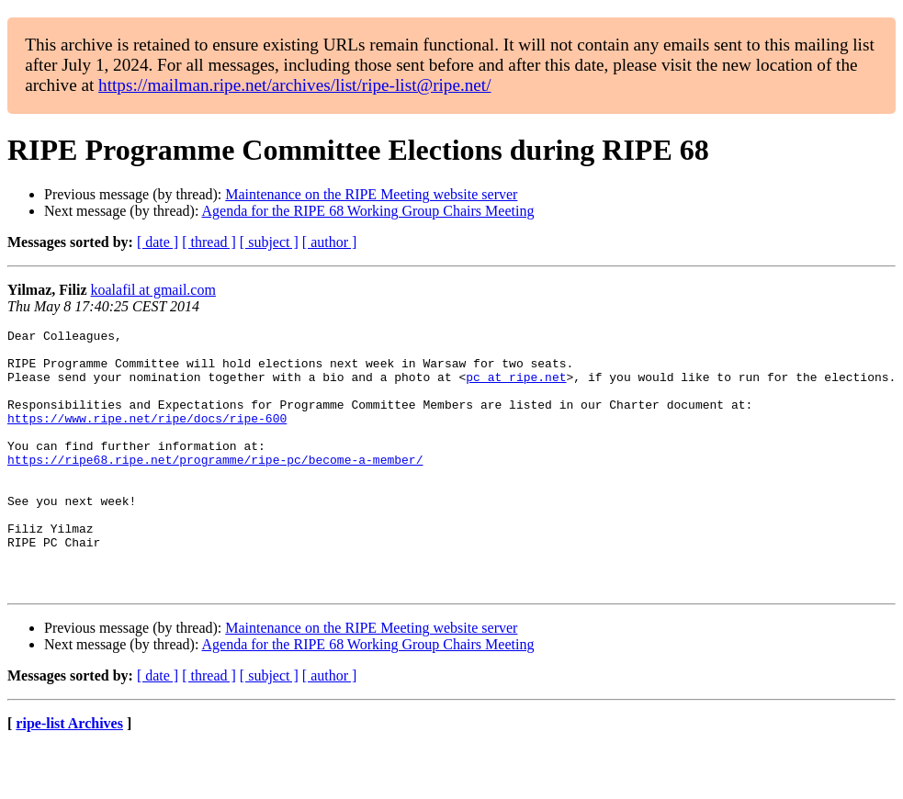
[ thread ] (209, 242)
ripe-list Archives (69, 775)
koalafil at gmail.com (153, 290)
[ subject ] (269, 242)
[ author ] (329, 242)
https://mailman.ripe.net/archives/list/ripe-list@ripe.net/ (294, 85)
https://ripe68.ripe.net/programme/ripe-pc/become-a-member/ (215, 486)
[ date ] (157, 242)
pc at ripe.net (516, 387)
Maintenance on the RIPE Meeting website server (371, 194)
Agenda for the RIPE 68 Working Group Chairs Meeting (368, 211)
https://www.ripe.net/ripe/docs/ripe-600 (147, 437)
